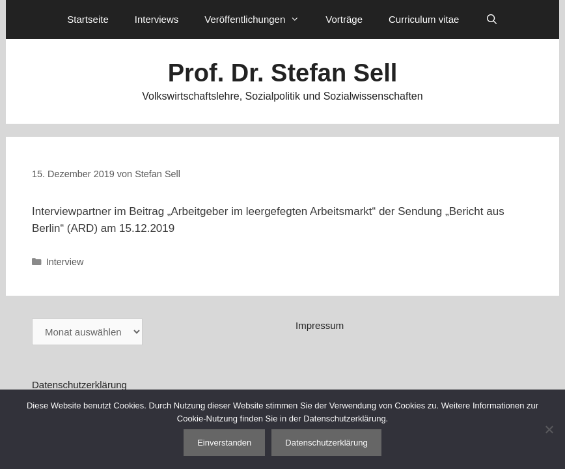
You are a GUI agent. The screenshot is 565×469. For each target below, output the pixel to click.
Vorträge (344, 19)
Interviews (157, 19)
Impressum (320, 325)
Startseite (87, 19)
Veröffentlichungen (258, 19)
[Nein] (548, 429)
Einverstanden (224, 443)
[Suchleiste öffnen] (491, 19)
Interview (65, 262)
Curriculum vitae (424, 19)
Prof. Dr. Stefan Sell (283, 73)
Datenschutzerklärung (79, 384)
